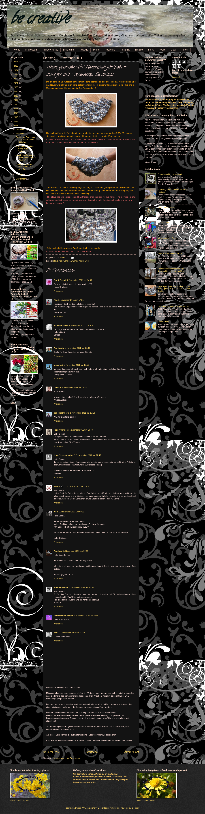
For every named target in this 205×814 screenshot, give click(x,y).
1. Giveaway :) (164, 222)
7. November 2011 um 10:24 (81, 587)
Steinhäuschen (61, 587)
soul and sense (61, 325)
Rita (55, 300)
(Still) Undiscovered (166, 207)
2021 (16, 83)
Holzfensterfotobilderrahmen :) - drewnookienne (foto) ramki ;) (172, 270)
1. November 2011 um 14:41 (79, 280)
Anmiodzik (59, 348)
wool (87, 261)
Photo (96, 49)
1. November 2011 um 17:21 (70, 300)
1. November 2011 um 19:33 (77, 348)
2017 (16, 100)
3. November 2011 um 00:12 (71, 512)
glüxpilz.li (58, 365)
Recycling (110, 49)
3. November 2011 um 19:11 (75, 551)
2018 (16, 96)
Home (17, 49)
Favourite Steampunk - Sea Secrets (173, 306)
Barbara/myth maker (63, 616)
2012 (16, 121)
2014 (16, 113)
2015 (16, 109)
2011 (16, 126)
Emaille (139, 49)
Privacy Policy (50, 49)
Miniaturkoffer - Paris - (167, 238)
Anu (56, 633)
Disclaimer (69, 49)
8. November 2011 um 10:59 (86, 616)
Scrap (151, 49)
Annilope (58, 551)
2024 (16, 70)
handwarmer (64, 261)
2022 (16, 79)
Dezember (21, 129)
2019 (16, 91)
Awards (84, 49)
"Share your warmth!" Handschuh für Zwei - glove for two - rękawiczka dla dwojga (174, 288)
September (21, 179)
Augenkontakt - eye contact (170, 174)
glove (55, 261)
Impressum (31, 49)
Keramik (125, 49)
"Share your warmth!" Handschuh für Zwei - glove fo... (26, 166)
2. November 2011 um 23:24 (77, 486)
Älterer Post (131, 752)
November (21, 133)
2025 (16, 66)
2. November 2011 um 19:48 (80, 430)
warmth (74, 261)
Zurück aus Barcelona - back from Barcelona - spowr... (25, 139)
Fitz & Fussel (60, 280)
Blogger (135, 808)
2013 (16, 117)
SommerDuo (163, 322)
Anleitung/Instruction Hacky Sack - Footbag (24, 148)
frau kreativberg (61, 413)
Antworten (58, 291)
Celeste (57, 387)
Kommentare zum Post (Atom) (67, 758)
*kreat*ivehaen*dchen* (64, 455)
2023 (16, 74)
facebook (176, 77)
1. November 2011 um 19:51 (76, 365)
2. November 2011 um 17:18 (82, 413)
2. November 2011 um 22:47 (88, 455)
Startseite (92, 752)
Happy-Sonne (60, 430)
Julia (56, 512)
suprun (116, 808)
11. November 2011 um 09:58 (71, 633)
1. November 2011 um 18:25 (81, 325)
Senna (63, 257)
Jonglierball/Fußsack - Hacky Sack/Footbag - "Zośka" (25, 157)
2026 (16, 62)
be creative (40, 20)
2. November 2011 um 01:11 (74, 387)
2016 (16, 104)
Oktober (19, 174)
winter (81, 261)
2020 (16, 87)
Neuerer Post (51, 752)
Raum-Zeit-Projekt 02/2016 (170, 253)
